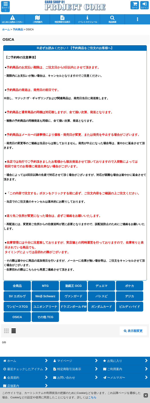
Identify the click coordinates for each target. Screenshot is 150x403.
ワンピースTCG (17, 306)
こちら (92, 397)
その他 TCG (45, 317)
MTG (45, 285)
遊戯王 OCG (73, 285)
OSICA (17, 317)
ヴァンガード (73, 296)
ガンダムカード (101, 306)
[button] (5, 6)
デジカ (129, 296)
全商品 (17, 285)
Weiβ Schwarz (45, 296)
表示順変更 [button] (133, 331)
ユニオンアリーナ (45, 306)
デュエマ (101, 285)
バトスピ (101, 296)
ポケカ (129, 285)
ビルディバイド (129, 306)
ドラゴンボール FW (73, 306)
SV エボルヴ (17, 296)
